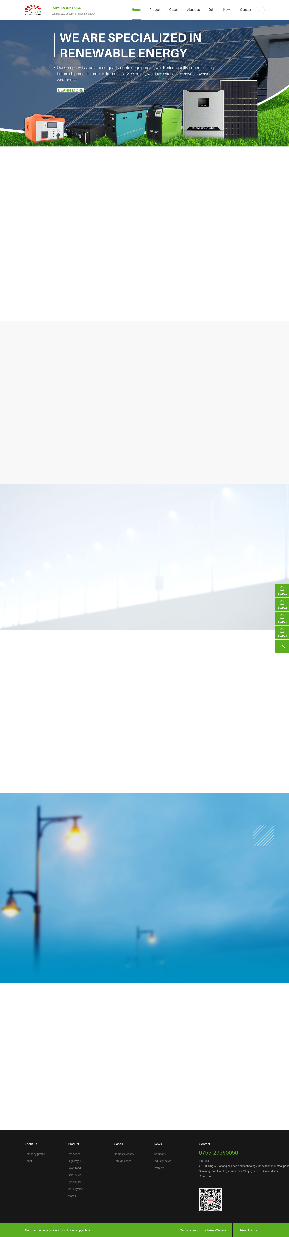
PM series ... (76, 1154)
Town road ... (76, 1168)
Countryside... (76, 1189)
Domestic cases (124, 1154)
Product (154, 9)
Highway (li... (76, 1161)
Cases (173, 9)
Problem (159, 1168)
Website (221, 1230)
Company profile (35, 1154)
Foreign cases (123, 1161)
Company (160, 1154)
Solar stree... (76, 1175)
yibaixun (210, 1230)
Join (211, 9)
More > (72, 1196)
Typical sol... (75, 1182)
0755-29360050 (218, 1153)
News (227, 9)
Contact (245, 9)
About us (193, 9)
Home (136, 9)
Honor (28, 1161)
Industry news (162, 1161)
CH (260, 10)
